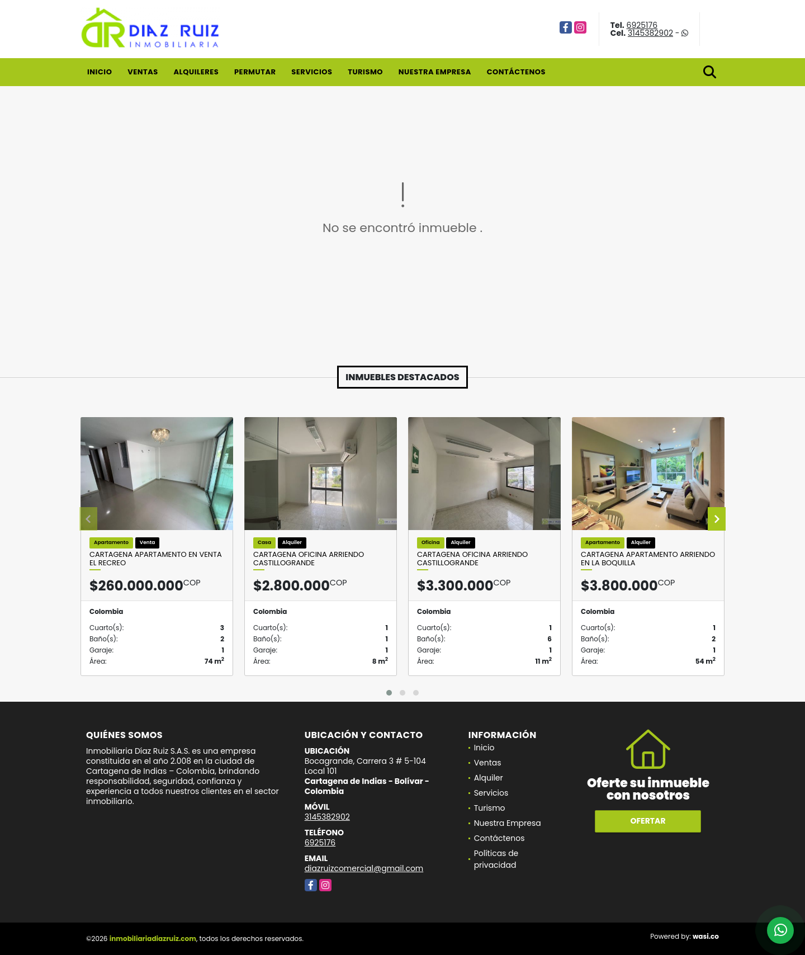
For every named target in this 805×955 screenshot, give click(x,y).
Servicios (311, 72)
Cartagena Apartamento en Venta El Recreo (155, 559)
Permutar (255, 72)
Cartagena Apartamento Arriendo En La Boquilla (648, 559)
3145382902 (650, 33)
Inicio (99, 72)
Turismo (365, 72)
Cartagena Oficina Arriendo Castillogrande (308, 559)
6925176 (642, 25)
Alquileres (196, 72)
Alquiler (488, 777)
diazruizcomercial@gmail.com (364, 868)
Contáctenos (516, 72)
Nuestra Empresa (435, 72)
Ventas (142, 72)
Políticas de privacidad (496, 859)
